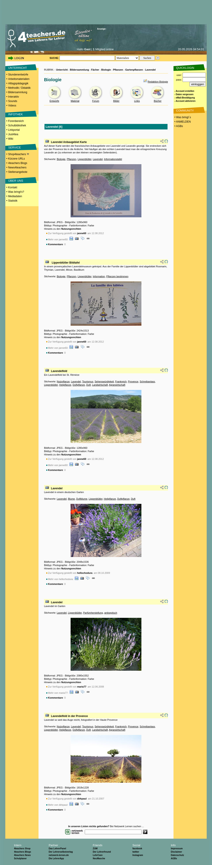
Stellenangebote (17, 171)
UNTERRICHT (17, 67)
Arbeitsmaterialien (18, 79)
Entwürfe (54, 101)
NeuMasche (99, 858)
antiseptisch (110, 612)
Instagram (137, 855)
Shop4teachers (18, 154)
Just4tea (13, 134)
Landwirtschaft (100, 384)
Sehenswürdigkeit (104, 381)
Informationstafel (113, 159)
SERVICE (14, 147)
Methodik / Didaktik (19, 87)
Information (99, 276)
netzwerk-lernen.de (59, 855)
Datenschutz (177, 855)
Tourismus (87, 381)
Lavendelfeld (59, 371)
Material (75, 101)
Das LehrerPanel (57, 848)
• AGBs (178, 126)
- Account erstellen (184, 91)
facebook (137, 848)
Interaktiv (13, 96)
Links (137, 101)
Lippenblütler (84, 159)
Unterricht (62, 69)
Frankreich (121, 381)
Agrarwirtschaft (117, 384)
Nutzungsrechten (71, 228)
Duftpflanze (79, 384)
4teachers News (22, 855)
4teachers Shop (22, 848)
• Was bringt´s (182, 117)
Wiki (10, 138)
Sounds (12, 101)
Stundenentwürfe (18, 74)
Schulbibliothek (17, 125)
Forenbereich (16, 121)
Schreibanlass (147, 381)
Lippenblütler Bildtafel (65, 262)
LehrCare (97, 855)
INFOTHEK (15, 114)
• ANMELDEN (182, 121)
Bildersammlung (17, 92)
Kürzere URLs (16, 158)
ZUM (95, 848)
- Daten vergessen (183, 94)
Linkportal (14, 129)
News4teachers (17, 167)
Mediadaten (15, 196)
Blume (71, 498)
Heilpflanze (65, 384)
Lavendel (150, 69)
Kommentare (55, 244)
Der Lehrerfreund (102, 852)
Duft (88, 384)
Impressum (177, 848)
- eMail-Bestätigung (184, 97)
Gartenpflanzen (134, 69)
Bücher (158, 101)
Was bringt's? (16, 191)
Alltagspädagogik (18, 83)
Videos (12, 105)
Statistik (12, 200)
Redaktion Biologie (158, 81)
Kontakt (12, 187)
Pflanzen (118, 69)
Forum (95, 101)
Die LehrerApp (56, 858)
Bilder (116, 101)
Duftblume (81, 498)
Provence (133, 381)
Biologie (106, 69)
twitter (135, 852)
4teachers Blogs (17, 163)
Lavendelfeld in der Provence (69, 716)
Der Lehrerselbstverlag (61, 852)
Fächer (95, 69)
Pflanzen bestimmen (117, 276)
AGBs (174, 858)
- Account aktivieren (184, 101)
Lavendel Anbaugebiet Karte (69, 142)
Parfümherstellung (93, 612)
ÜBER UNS (15, 180)
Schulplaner (20, 858)
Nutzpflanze (63, 381)
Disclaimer (176, 852)
